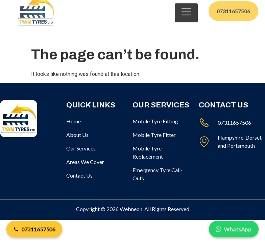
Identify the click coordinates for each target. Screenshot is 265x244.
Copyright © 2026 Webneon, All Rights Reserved (132, 209)
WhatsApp (233, 229)
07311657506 (34, 229)
